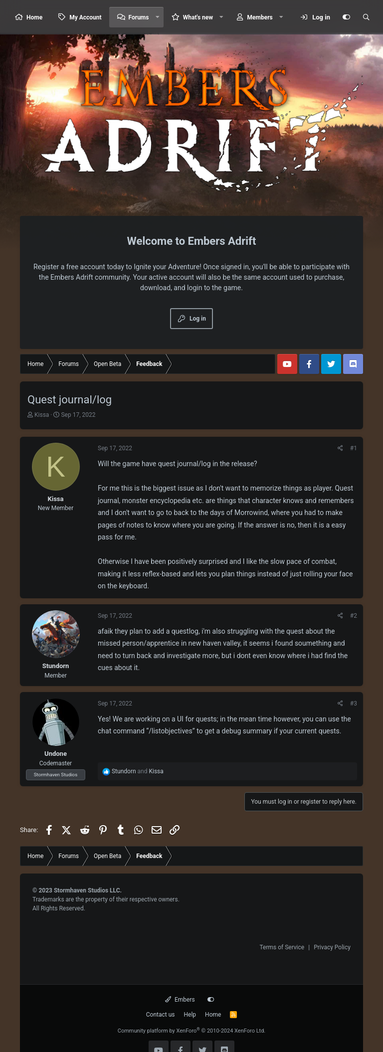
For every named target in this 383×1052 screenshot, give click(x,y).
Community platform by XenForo (192, 1031)
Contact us (160, 1014)
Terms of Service (281, 947)
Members (260, 17)
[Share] (340, 448)
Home (34, 17)
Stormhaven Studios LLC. (88, 890)
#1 (353, 448)
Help (190, 1014)
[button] (157, 17)
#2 (353, 615)
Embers (179, 999)
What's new (198, 17)
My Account (85, 17)
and (138, 771)
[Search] (366, 17)
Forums (139, 17)
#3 (353, 703)
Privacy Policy (332, 947)
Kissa (41, 414)
